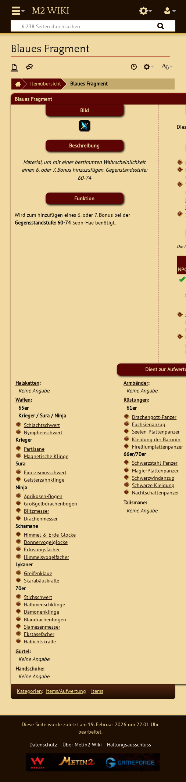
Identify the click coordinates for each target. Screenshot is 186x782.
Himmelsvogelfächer (46, 556)
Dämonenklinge (41, 611)
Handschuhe (29, 668)
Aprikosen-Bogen (43, 496)
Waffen (23, 399)
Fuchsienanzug (148, 424)
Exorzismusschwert (45, 472)
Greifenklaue (38, 573)
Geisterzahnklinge (44, 479)
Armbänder (136, 382)
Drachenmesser (41, 518)
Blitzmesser (36, 510)
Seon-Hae (83, 222)
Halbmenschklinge (44, 604)
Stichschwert (38, 596)
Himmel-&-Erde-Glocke (50, 534)
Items (97, 690)
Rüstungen (136, 399)
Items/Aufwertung (66, 690)
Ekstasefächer (39, 634)
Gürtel (22, 651)
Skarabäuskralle (41, 580)
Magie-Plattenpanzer (155, 470)
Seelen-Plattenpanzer (156, 431)
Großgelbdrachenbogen (50, 503)
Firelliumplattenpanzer (157, 446)
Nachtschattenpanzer (155, 492)
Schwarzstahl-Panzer (155, 462)
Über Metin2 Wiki (82, 744)
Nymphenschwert (43, 432)
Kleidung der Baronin (156, 439)
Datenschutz (43, 744)
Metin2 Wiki (50, 11)
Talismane (135, 502)
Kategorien (29, 690)
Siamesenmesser (42, 626)
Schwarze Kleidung (153, 485)
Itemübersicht (45, 83)
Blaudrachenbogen (45, 619)
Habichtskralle (40, 641)
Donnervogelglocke (46, 541)
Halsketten (27, 382)
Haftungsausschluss (129, 744)
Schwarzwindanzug (153, 477)
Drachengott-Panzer (154, 416)
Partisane (34, 448)
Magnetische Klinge (46, 456)
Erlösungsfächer (42, 549)
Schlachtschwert (42, 424)
